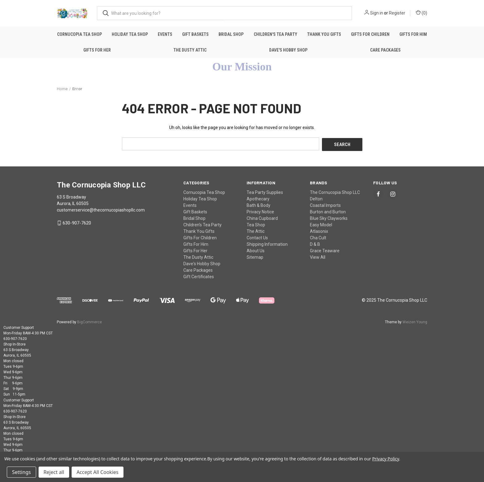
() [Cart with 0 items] (421, 12)
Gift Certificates (198, 275)
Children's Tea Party (275, 34)
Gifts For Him (413, 34)
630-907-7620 (77, 222)
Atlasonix (319, 230)
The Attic (256, 230)
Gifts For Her (97, 50)
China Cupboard (262, 217)
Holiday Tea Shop (130, 34)
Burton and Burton (328, 210)
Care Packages (385, 50)
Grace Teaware (325, 249)
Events (165, 34)
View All (317, 256)
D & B (315, 243)
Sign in (376, 12)
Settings (21, 472)
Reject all (54, 472)
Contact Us (257, 236)
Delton (316, 197)
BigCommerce (89, 321)
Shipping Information (267, 243)
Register (397, 12)
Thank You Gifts (324, 34)
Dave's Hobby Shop (288, 50)
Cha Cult (318, 236)
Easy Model (321, 223)
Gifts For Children (370, 34)
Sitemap (255, 256)
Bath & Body (258, 204)
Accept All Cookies (98, 472)
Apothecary (258, 197)
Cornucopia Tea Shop (79, 34)
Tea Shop (256, 223)
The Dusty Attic (190, 50)
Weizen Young (415, 321)
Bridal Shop (231, 34)
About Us (256, 249)
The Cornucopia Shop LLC (335, 191)
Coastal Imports (325, 204)
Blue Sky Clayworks (329, 217)
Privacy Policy (385, 459)
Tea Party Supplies (265, 191)
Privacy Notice (260, 210)
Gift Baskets (195, 34)
